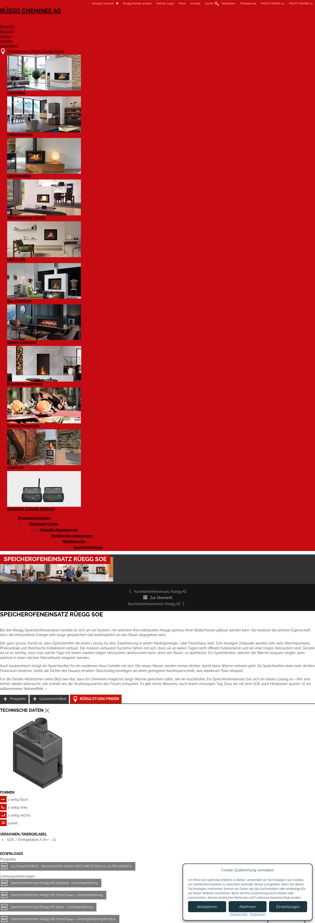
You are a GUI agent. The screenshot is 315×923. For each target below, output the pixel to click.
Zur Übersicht (157, 194)
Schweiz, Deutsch (58, 3)
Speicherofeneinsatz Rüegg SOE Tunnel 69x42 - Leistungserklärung (98, 461)
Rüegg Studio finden (247, 334)
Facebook (270, 849)
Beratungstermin (149, 874)
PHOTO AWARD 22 (230, 3)
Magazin (171, 21)
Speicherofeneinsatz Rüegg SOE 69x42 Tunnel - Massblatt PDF (95, 550)
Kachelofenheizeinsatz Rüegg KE (76, 194)
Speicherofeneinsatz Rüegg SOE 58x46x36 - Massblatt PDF (93, 526)
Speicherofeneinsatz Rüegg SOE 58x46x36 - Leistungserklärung (96, 449)
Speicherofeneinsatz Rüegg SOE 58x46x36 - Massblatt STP (93, 608)
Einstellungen (288, 907)
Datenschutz (239, 914)
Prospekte (236, 309)
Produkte (141, 21)
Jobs (139, 860)
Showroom (144, 870)
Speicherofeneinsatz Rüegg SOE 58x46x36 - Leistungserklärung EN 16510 (103, 497)
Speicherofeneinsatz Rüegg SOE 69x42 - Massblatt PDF (90, 538)
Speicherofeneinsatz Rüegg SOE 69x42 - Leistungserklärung (94, 473)
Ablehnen (247, 907)
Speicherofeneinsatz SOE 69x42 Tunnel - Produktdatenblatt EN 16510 (99, 649)
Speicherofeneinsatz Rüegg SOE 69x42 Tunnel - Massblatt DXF (96, 579)
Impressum (136, 915)
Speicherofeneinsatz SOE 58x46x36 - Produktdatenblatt (90, 673)
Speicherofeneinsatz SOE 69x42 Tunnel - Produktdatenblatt (93, 661)
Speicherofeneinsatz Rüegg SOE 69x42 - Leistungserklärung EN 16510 (100, 509)
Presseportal (206, 3)
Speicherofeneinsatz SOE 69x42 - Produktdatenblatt (88, 625)
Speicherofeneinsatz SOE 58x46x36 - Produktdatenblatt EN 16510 (97, 637)
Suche (167, 3)
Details (53, 812)
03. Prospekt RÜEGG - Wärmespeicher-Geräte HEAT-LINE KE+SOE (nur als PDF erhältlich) (113, 432)
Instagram (270, 857)
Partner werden (191, 857)
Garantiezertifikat (241, 321)
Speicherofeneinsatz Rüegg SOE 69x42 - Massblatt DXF (91, 567)
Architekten (259, 21)
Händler (226, 21)
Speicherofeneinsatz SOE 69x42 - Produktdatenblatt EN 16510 (94, 685)
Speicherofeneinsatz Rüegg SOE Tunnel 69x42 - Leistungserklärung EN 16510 (105, 485)
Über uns (143, 855)
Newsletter (186, 3)
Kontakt (153, 3)
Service (198, 21)
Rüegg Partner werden (95, 3)
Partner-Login (123, 3)
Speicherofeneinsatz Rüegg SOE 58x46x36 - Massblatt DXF (93, 591)
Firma (140, 3)
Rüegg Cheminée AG (66, 18)
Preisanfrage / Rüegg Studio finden (82, 850)
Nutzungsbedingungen (167, 915)
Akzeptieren (207, 907)
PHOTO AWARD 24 (259, 3)
